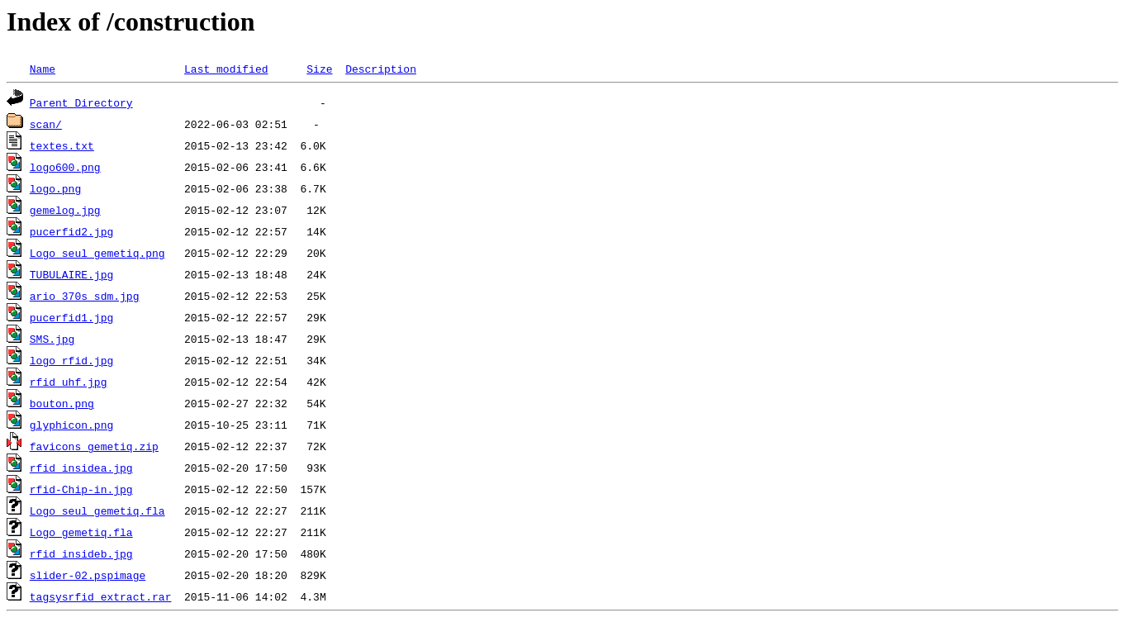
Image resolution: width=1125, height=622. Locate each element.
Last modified (226, 68)
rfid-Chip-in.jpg (81, 489)
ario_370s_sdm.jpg (85, 295)
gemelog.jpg (65, 209)
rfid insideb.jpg (81, 553)
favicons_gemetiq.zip (94, 446)
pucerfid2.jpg (71, 231)
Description (380, 68)
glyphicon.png (71, 424)
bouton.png (62, 403)
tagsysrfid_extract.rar (101, 596)
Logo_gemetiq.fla (81, 532)
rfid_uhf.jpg (68, 381)
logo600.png (65, 166)
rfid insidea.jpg (81, 467)
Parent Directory (81, 102)
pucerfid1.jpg (71, 317)
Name (42, 68)
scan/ (46, 123)
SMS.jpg (52, 338)
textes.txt (62, 145)
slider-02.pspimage (87, 574)
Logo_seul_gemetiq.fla (97, 510)
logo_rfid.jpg (71, 360)
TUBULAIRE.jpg (71, 274)
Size (319, 68)
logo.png (55, 188)
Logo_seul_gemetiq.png (97, 252)
